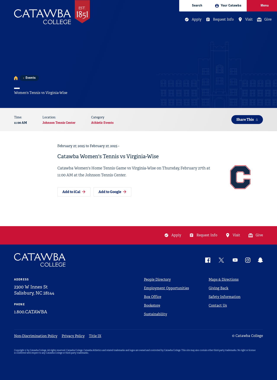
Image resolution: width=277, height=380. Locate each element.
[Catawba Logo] (40, 260)
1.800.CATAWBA (30, 312)
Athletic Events (102, 123)
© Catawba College (247, 335)
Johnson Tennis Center (59, 123)
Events (30, 78)
